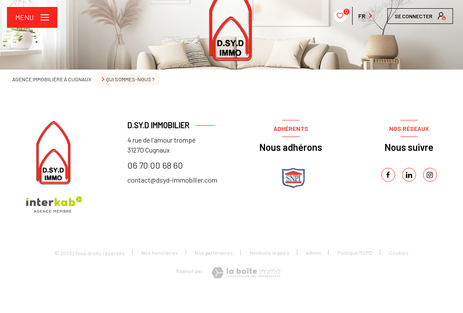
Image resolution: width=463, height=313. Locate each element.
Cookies (399, 253)
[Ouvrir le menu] (32, 17)
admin (313, 253)
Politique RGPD (355, 253)
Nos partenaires (214, 253)
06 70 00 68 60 (155, 165)
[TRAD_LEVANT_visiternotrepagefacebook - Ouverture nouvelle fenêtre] (388, 175)
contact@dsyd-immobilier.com (172, 180)
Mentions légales (270, 253)
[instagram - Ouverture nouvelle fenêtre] (430, 175)
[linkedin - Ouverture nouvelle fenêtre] (409, 175)
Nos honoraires (159, 253)
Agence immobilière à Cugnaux (51, 79)
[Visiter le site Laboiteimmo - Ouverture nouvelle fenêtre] (245, 272)
